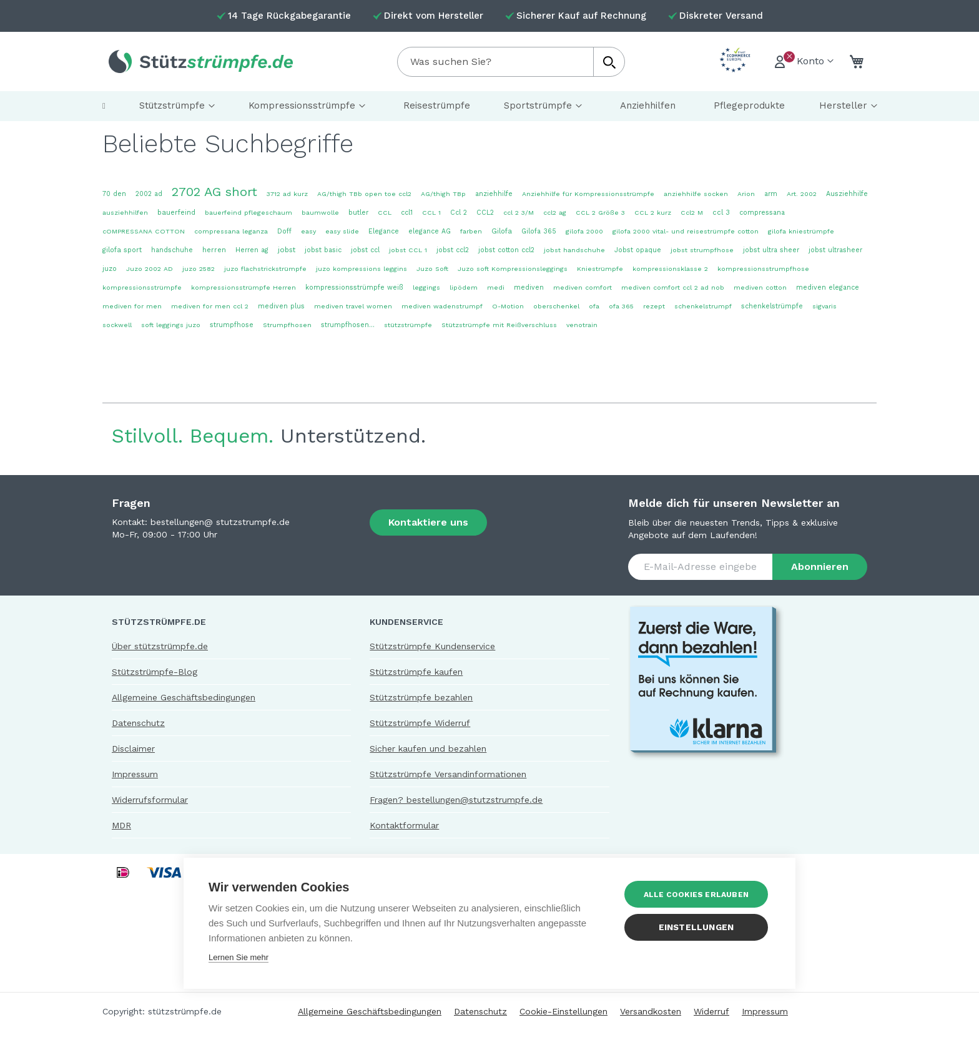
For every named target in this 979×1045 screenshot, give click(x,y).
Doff (284, 231)
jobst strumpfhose (702, 250)
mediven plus (281, 306)
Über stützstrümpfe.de (160, 646)
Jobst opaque (637, 250)
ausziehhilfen (125, 213)
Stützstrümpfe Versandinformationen (448, 774)
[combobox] (511, 62)
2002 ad (148, 194)
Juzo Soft (432, 269)
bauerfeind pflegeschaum (248, 213)
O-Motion (508, 306)
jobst (286, 249)
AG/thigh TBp (443, 194)
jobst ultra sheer (771, 250)
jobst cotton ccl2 (506, 250)
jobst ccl (365, 250)
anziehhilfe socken (696, 194)
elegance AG (429, 231)
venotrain (582, 325)
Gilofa (501, 231)
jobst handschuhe (574, 250)
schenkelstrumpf (703, 306)
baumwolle (320, 213)
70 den (114, 194)
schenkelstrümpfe (772, 306)
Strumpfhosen (287, 325)
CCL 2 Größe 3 (600, 213)
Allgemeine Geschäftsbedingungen (183, 697)
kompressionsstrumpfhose (763, 269)
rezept (654, 306)
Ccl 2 (458, 213)
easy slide (342, 231)
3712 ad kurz (287, 194)
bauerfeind (176, 213)
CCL (384, 213)
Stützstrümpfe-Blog (154, 672)
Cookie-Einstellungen (563, 1011)
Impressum (135, 774)
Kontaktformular (404, 825)
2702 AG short (214, 191)
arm (770, 194)
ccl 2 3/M (518, 213)
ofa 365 (621, 306)
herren (214, 250)
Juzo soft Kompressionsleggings (513, 269)
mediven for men (132, 306)
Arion (746, 194)
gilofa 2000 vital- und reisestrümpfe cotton (685, 231)
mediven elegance (827, 287)
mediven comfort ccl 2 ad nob (672, 287)
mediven (529, 287)
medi (495, 287)
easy (308, 231)
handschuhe (172, 250)
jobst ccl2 (452, 250)
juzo (109, 269)
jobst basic (323, 250)
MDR (121, 825)
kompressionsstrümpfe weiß (354, 287)
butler (358, 213)
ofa (594, 306)
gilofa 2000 (584, 231)
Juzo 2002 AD (149, 269)
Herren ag (251, 250)
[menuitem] (104, 106)
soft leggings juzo (170, 325)
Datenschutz (138, 723)
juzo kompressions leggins (361, 269)
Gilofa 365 (538, 231)
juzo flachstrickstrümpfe (265, 269)
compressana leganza (231, 231)
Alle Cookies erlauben (696, 894)
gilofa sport (122, 250)
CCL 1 (431, 213)
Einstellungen (696, 927)
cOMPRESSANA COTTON (143, 231)
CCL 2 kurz (652, 213)
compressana (762, 213)
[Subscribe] (819, 567)
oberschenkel (556, 306)
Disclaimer (133, 748)
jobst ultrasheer (835, 250)
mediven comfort (582, 287)
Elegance (383, 231)
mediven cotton (760, 287)
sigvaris (824, 306)
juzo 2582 (198, 269)
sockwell (117, 325)
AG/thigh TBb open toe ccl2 (364, 194)
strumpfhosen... (348, 325)
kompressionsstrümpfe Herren (243, 287)
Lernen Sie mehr (238, 957)
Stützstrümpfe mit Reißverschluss (499, 325)
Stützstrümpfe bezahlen (421, 697)
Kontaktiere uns (428, 522)
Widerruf (711, 1011)
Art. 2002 (802, 194)
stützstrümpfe (408, 325)
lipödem (464, 287)
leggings (426, 287)
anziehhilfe (494, 194)
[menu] (489, 106)
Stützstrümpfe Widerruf (420, 723)
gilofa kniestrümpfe (801, 231)
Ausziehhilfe (847, 194)
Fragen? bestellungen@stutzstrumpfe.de (456, 800)
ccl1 (407, 213)
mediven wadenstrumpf (442, 306)
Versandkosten (650, 1011)
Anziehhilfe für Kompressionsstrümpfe (588, 194)
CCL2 (485, 213)
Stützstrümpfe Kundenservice (432, 646)
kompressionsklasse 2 (670, 269)
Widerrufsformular (150, 800)
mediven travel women (353, 306)
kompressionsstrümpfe (142, 287)
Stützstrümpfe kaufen (416, 672)
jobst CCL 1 (408, 250)
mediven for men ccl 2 (209, 306)
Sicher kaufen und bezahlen (428, 748)
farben (471, 231)
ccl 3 (721, 213)
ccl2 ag (554, 213)
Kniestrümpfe (600, 269)
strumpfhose (231, 325)
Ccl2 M (692, 213)
